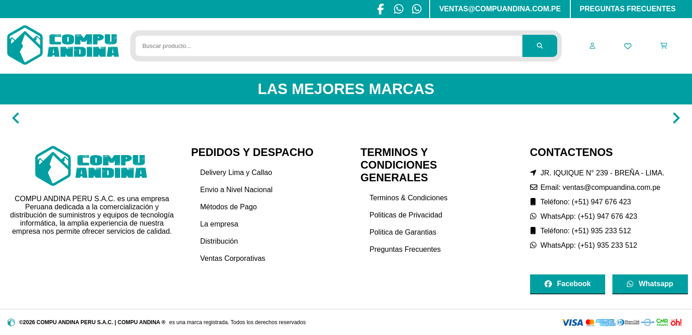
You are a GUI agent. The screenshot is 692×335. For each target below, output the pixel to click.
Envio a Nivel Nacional (236, 189)
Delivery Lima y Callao (236, 172)
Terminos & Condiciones (409, 198)
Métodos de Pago (228, 207)
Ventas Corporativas (232, 258)
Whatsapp (650, 284)
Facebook (568, 284)
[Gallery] (346, 118)
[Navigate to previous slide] (16, 118)
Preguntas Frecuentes (405, 249)
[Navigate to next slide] (676, 118)
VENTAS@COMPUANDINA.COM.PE (500, 9)
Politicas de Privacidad (406, 215)
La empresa (219, 224)
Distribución (219, 241)
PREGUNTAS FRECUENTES (628, 9)
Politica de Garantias (403, 232)
